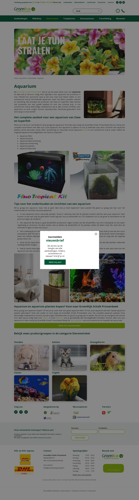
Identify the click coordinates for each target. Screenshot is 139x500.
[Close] (96, 234)
